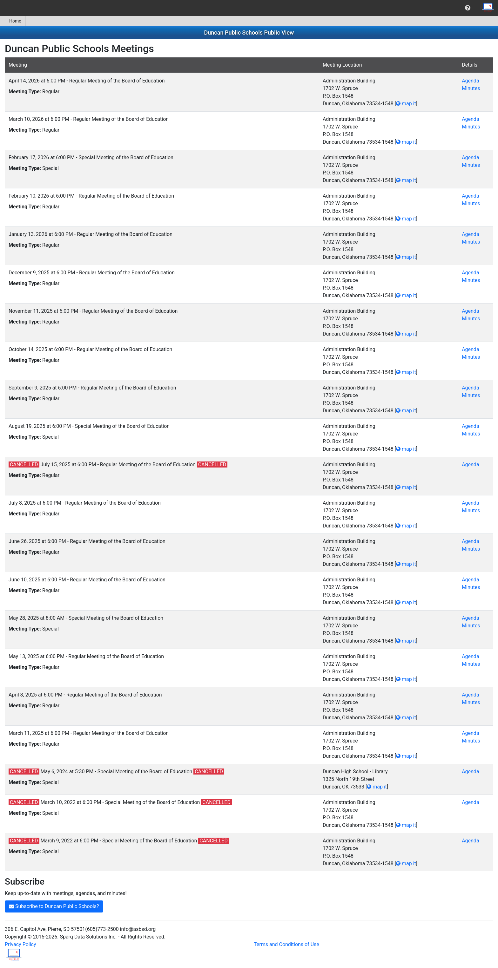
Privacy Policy (20, 944)
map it (406, 104)
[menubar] (249, 8)
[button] (467, 8)
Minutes (471, 88)
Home (12, 20)
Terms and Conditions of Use (286, 944)
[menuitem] (467, 8)
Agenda (470, 81)
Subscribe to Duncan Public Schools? (54, 906)
